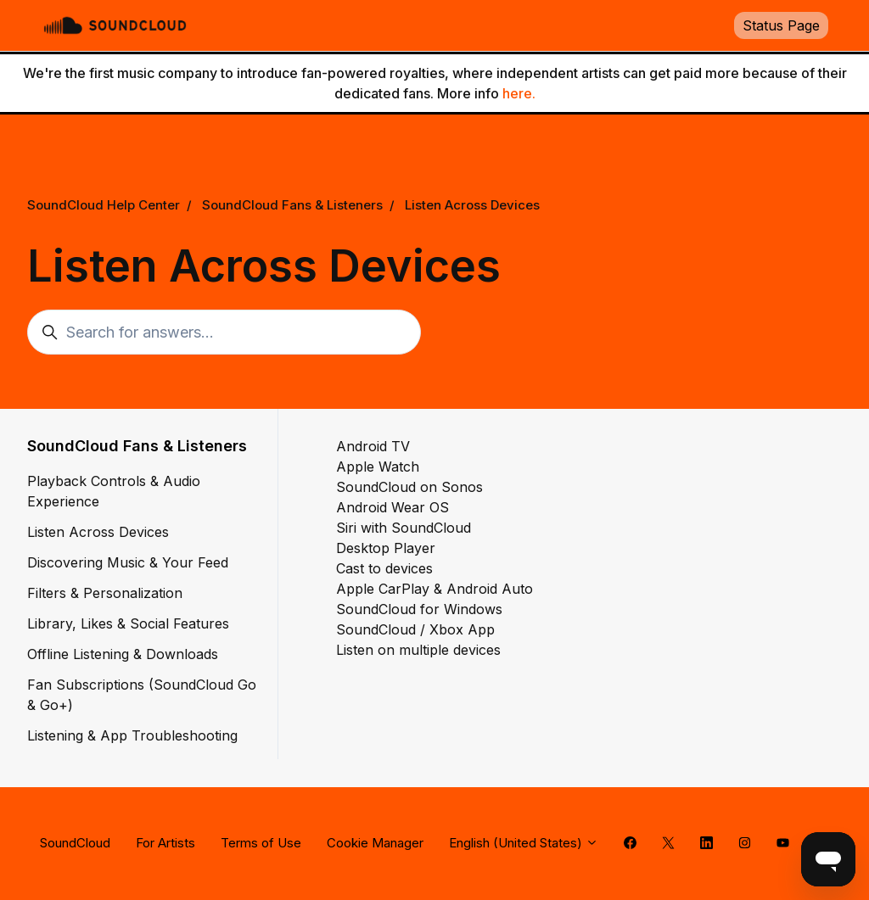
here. (518, 93)
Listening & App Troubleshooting (132, 735)
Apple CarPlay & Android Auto (434, 588)
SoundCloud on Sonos (409, 486)
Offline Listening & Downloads (122, 654)
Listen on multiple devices (418, 649)
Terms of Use (261, 843)
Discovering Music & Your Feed (127, 562)
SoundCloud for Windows (419, 609)
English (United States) (523, 843)
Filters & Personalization (104, 592)
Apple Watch (377, 466)
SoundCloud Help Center (103, 205)
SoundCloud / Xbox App (415, 629)
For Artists (165, 843)
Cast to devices (384, 568)
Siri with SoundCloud (403, 527)
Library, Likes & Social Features (128, 623)
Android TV (373, 446)
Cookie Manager (375, 843)
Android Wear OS (392, 507)
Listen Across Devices (472, 205)
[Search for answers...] (224, 332)
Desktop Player (385, 547)
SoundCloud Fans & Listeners (292, 205)
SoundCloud (75, 843)
